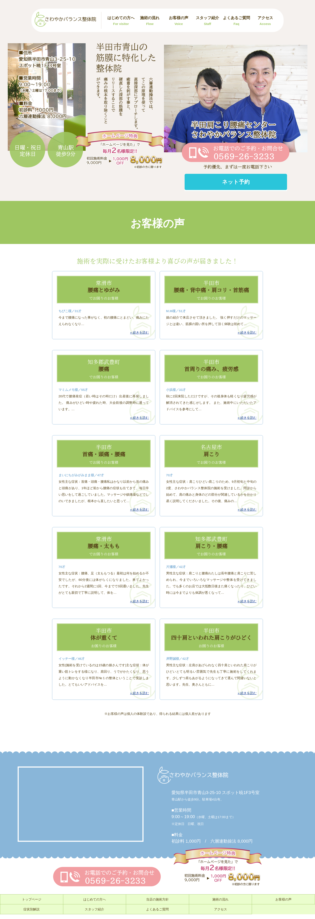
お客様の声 (178, 21)
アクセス (265, 21)
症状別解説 (31, 909)
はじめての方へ (120, 21)
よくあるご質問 (236, 21)
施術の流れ (149, 21)
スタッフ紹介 (207, 21)
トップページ (31, 899)
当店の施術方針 (157, 899)
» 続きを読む (139, 332)
